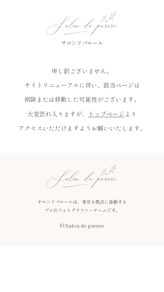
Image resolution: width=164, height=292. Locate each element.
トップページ (106, 114)
